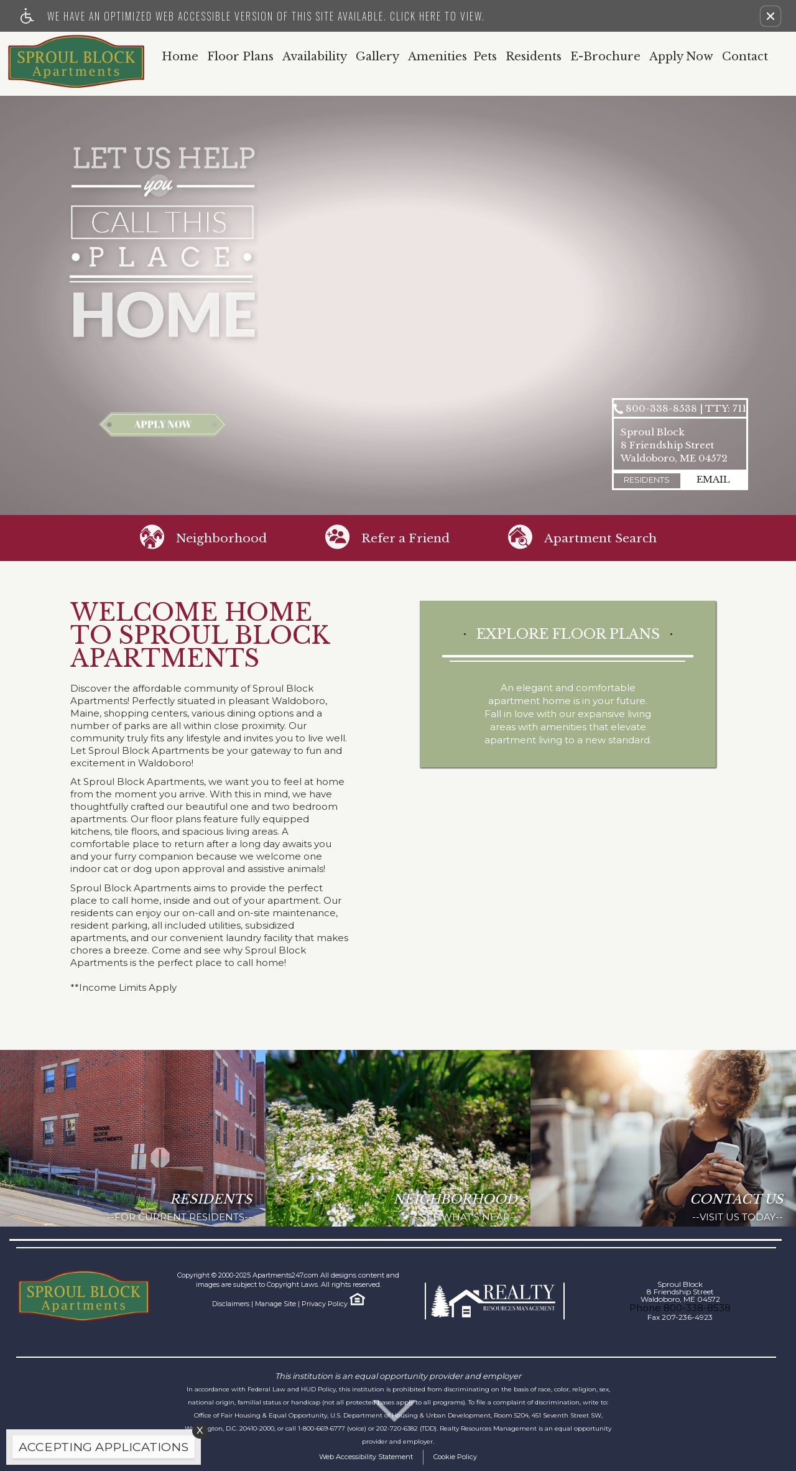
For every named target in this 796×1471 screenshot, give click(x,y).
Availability (314, 57)
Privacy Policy (325, 1303)
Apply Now (681, 57)
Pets (485, 57)
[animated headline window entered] (100, 1450)
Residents (534, 57)
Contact (745, 57)
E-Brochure (605, 57)
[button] (770, 16)
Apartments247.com (285, 1275)
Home (180, 57)
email (713, 479)
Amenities (437, 57)
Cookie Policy (455, 1456)
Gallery (377, 57)
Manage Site (275, 1303)
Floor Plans (240, 57)
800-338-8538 (686, 409)
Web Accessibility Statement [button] (366, 1456)
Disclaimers (230, 1303)
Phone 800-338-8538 (680, 1308)
